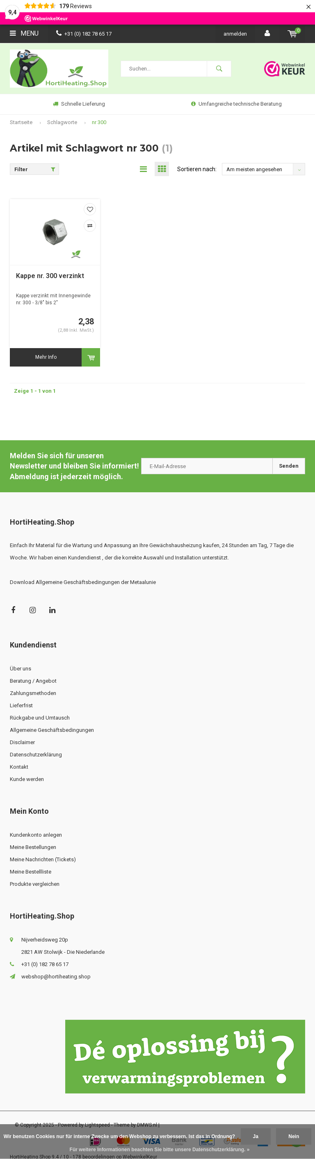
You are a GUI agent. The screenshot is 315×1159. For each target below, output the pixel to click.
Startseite (21, 122)
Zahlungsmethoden (33, 693)
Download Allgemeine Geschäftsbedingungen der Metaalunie (83, 582)
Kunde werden (27, 779)
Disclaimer (22, 742)
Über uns (20, 669)
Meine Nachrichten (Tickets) (43, 859)
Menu (24, 33)
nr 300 (99, 122)
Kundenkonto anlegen (36, 835)
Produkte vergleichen (34, 884)
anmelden (235, 34)
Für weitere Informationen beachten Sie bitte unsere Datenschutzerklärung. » (160, 1149)
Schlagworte (62, 122)
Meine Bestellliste (30, 872)
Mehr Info (46, 357)
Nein (293, 1136)
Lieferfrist (21, 705)
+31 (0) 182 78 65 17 (84, 34)
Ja (255, 1136)
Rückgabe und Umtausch (40, 718)
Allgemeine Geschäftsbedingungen (52, 730)
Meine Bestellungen (33, 847)
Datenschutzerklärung (36, 755)
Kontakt (19, 767)
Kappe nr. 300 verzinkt (50, 276)
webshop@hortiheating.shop (56, 976)
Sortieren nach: (197, 169)
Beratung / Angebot (33, 681)
